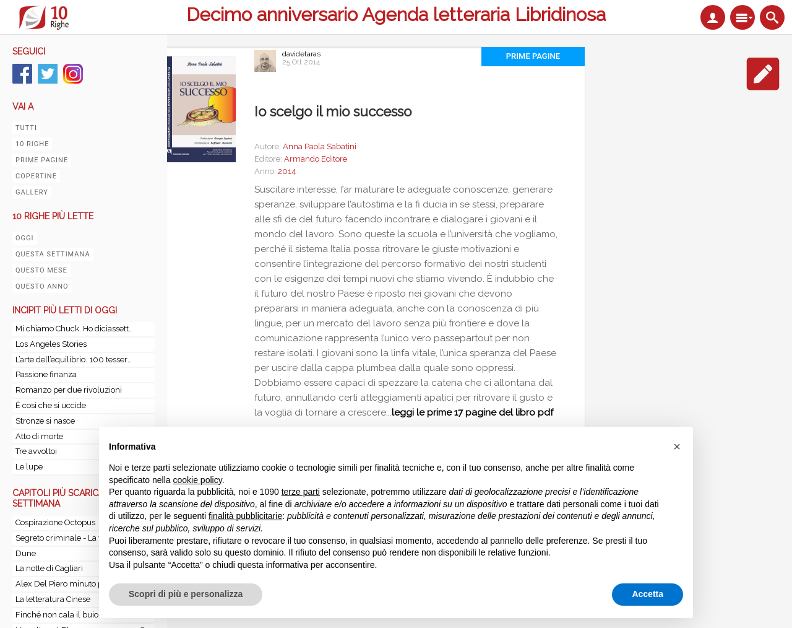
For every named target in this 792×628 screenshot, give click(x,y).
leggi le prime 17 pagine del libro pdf (472, 412)
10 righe (32, 144)
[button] (677, 446)
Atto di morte (39, 436)
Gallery (31, 192)
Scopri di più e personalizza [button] (186, 594)
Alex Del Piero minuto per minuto (77, 583)
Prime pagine (41, 160)
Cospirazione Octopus (55, 522)
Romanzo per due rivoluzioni (68, 390)
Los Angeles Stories (51, 344)
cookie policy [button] (197, 480)
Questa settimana (52, 254)
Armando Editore (315, 159)
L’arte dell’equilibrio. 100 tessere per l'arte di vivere (74, 359)
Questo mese (41, 270)
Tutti (26, 128)
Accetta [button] (647, 594)
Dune (25, 553)
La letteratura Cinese (52, 599)
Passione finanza (46, 374)
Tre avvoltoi (36, 451)
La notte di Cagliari (49, 568)
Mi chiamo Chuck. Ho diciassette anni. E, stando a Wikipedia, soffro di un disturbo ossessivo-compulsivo (74, 328)
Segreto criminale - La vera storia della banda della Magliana (76, 538)
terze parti (301, 492)
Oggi (24, 238)
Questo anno (42, 286)
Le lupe (29, 466)
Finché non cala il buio (56, 614)
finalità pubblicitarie (245, 516)
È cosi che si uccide (50, 405)
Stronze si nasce (45, 420)
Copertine (36, 176)
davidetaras (301, 54)
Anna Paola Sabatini (319, 146)
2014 (287, 171)
